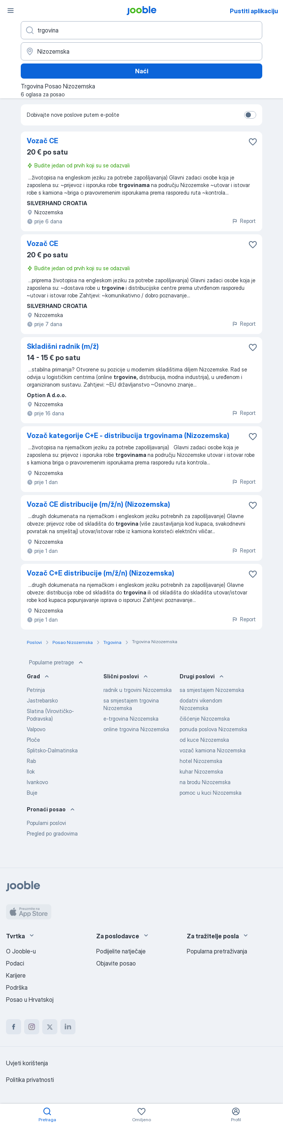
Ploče (33, 740)
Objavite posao (116, 963)
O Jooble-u (21, 951)
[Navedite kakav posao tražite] (141, 30)
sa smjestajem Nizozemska (212, 690)
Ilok (31, 771)
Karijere (16, 975)
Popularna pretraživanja (217, 951)
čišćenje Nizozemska (205, 718)
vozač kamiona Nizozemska (213, 750)
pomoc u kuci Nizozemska (210, 792)
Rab (31, 761)
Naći (141, 71)
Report (244, 221)
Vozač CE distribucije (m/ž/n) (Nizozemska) (98, 504)
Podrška (17, 987)
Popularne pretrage (57, 662)
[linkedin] (67, 1026)
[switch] (250, 115)
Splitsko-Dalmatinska (52, 750)
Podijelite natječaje (121, 951)
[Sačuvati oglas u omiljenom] (252, 142)
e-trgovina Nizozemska (130, 718)
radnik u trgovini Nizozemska (137, 690)
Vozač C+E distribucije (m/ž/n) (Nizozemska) (100, 573)
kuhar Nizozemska (201, 771)
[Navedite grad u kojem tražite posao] (141, 51)
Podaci (15, 963)
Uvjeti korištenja (27, 1063)
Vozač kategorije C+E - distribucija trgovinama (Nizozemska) (128, 435)
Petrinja (36, 690)
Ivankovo (37, 782)
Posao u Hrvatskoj (30, 999)
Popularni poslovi (46, 823)
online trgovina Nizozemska (136, 729)
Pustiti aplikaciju (254, 11)
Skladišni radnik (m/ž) (63, 346)
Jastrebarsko (42, 700)
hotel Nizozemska (201, 761)
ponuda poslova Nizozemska (213, 729)
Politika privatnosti (30, 1079)
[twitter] (49, 1026)
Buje (32, 792)
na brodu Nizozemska (205, 782)
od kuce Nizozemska (204, 740)
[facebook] (13, 1026)
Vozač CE (42, 141)
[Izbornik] (10, 10)
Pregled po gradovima (52, 833)
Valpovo (36, 729)
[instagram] (31, 1026)
